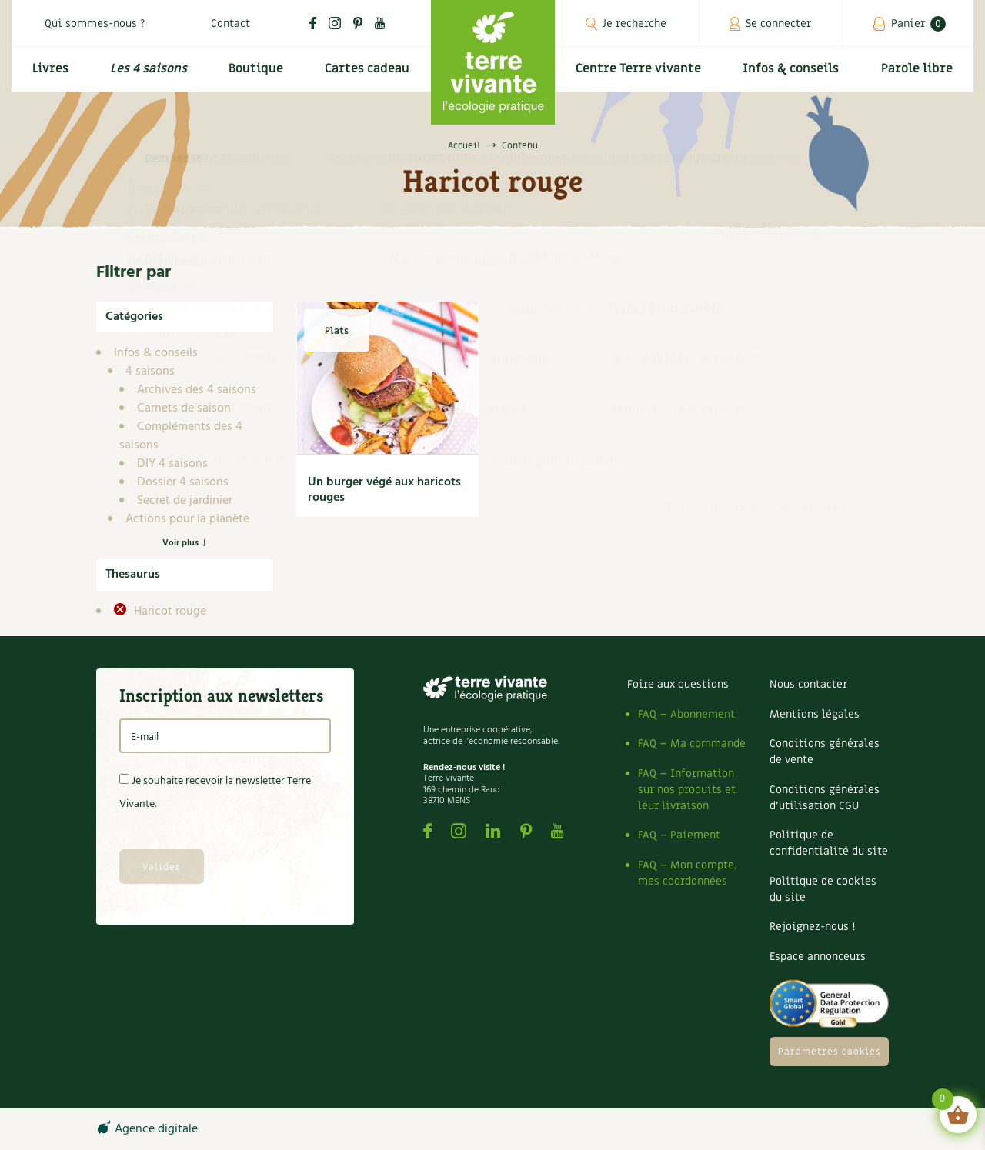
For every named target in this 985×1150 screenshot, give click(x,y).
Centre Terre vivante (640, 74)
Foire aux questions (678, 684)
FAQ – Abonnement (686, 714)
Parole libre (918, 74)
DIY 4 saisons (172, 464)
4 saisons (150, 372)
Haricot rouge (168, 612)
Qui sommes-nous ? (95, 23)
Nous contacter (808, 684)
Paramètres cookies (829, 1051)
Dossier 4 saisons (183, 482)
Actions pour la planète (187, 519)
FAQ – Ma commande (692, 743)
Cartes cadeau (366, 74)
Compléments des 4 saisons (180, 436)
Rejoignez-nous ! (812, 926)
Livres (48, 74)
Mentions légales (815, 714)
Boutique (253, 74)
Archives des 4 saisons (196, 390)
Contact (230, 23)
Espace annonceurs (818, 956)
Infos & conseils (795, 74)
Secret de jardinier (184, 501)
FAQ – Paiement (679, 835)
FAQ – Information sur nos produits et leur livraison (687, 789)
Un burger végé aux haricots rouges (384, 490)
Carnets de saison (184, 408)
